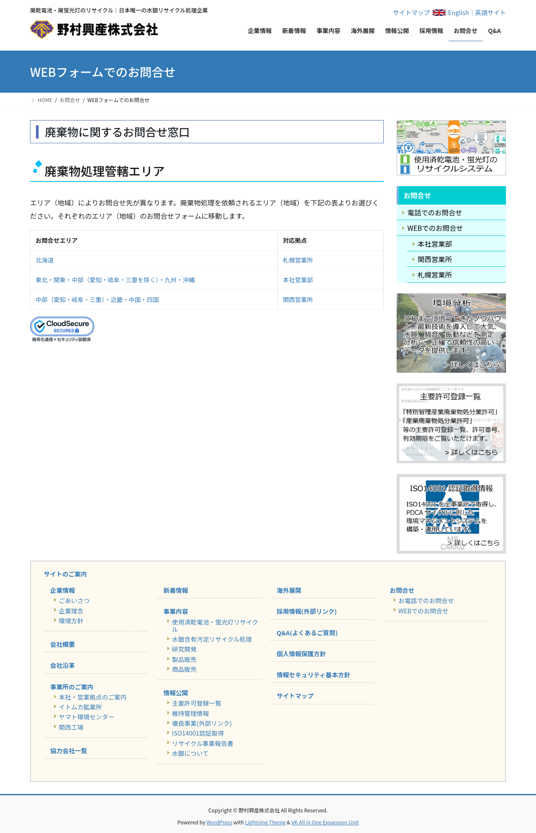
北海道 (45, 260)
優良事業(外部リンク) (202, 722)
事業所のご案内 (71, 686)
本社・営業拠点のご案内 (92, 696)
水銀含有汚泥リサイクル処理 (212, 638)
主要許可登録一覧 (196, 702)
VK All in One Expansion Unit (325, 822)
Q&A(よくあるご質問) (307, 632)
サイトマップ (411, 12)
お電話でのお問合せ (426, 600)
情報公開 (175, 692)
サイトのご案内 (65, 573)
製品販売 (184, 659)
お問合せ (402, 590)
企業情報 (62, 590)
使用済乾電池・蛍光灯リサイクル (215, 625)
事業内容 (175, 611)
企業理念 (71, 610)
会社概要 (62, 644)
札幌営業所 (298, 260)
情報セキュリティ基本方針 (313, 674)
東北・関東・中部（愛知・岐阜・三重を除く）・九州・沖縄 (115, 279)
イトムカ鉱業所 (80, 706)
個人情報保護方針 (301, 653)
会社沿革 (62, 665)
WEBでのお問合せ (435, 228)
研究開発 (184, 648)
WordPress (219, 822)
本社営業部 (298, 279)
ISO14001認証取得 (198, 732)
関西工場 (71, 726)
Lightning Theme (265, 822)
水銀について (190, 753)
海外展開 (289, 590)
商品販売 (184, 668)
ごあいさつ (74, 600)
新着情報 (175, 590)
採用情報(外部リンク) (307, 611)
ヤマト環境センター (86, 716)
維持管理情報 (190, 713)
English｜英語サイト (477, 12)
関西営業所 (298, 299)
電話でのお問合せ (434, 212)
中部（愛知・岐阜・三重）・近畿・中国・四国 (97, 299)
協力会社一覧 (68, 750)
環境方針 (71, 620)
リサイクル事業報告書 (202, 743)
